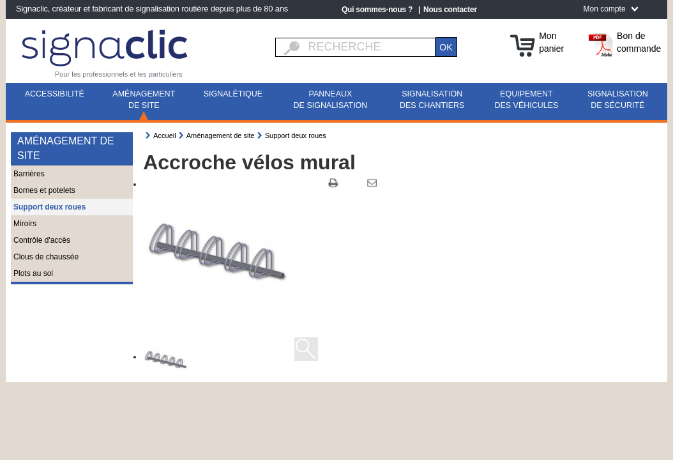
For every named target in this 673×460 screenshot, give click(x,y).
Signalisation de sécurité (617, 99)
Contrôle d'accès (41, 240)
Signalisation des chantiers (432, 99)
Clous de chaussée (46, 256)
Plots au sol (33, 273)
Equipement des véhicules (526, 99)
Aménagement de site (143, 99)
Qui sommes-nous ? (377, 9)
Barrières (29, 173)
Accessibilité (54, 93)
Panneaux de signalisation (331, 99)
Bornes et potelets (44, 190)
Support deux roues (49, 207)
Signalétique (233, 93)
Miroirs (24, 223)
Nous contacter (450, 9)
